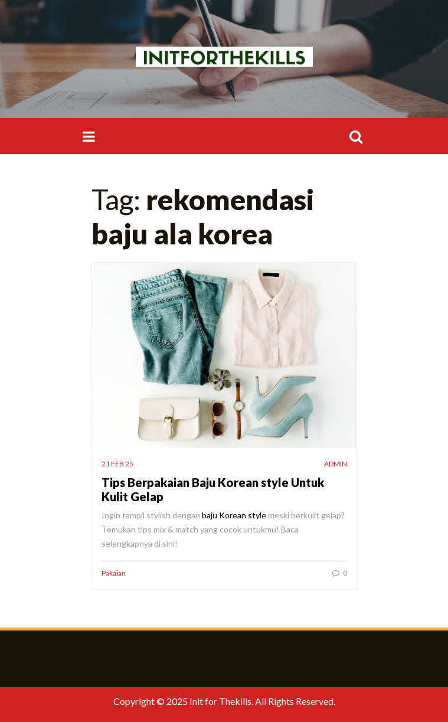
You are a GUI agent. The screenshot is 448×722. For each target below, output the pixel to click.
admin (335, 463)
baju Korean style (234, 515)
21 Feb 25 (117, 463)
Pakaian (114, 573)
